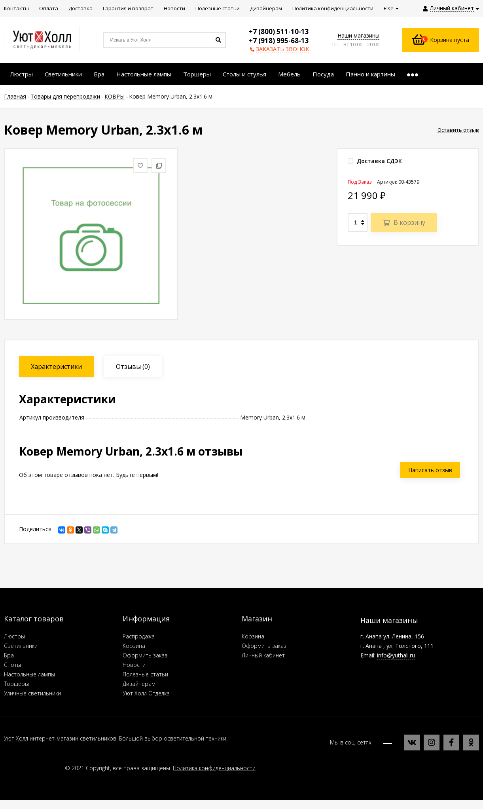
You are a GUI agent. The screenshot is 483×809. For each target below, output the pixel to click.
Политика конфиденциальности (214, 768)
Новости (134, 664)
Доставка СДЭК (375, 161)
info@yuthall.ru (396, 655)
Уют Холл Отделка (146, 693)
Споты (12, 664)
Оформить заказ (145, 655)
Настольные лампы (29, 674)
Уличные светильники (32, 693)
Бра (9, 655)
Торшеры (16, 683)
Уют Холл (16, 738)
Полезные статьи (145, 674)
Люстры (14, 636)
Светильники (21, 645)
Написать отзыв (430, 470)
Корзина (134, 645)
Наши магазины (358, 35)
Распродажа (139, 636)
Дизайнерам (139, 683)
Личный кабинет (263, 655)
